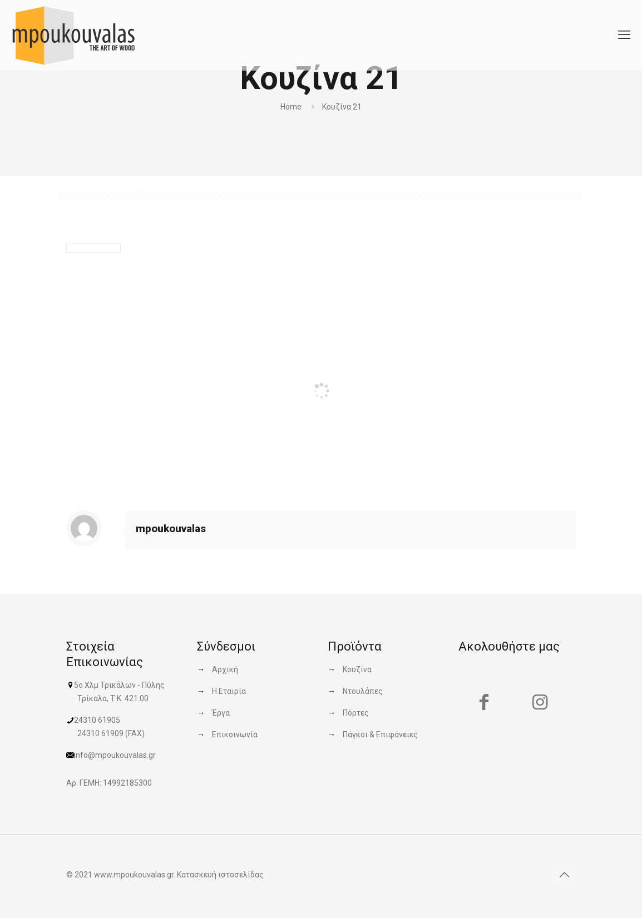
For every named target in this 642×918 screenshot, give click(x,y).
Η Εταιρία (229, 691)
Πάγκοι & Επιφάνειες (380, 734)
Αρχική (225, 669)
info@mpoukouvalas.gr (115, 755)
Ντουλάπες (363, 691)
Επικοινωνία (235, 734)
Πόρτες (356, 712)
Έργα (221, 712)
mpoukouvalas (171, 528)
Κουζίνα (357, 669)
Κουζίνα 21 (342, 106)
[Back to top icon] (564, 874)
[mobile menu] (624, 35)
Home (291, 106)
